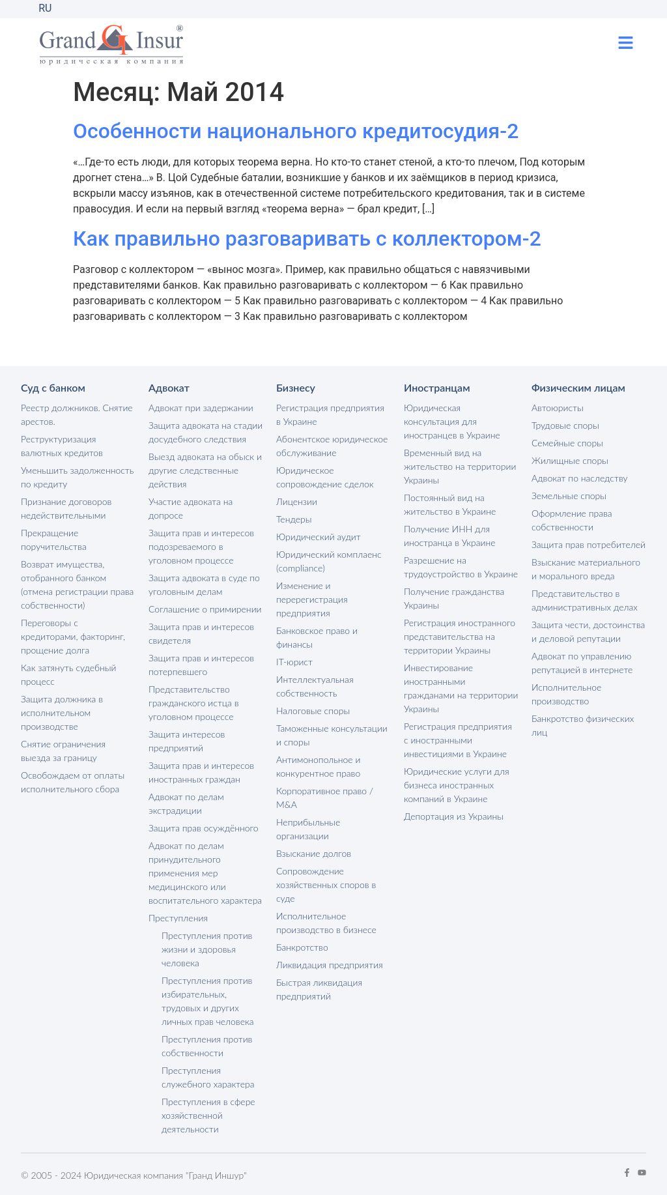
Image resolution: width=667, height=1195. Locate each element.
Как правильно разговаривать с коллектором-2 (307, 238)
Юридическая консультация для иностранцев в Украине (452, 421)
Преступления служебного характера (208, 1077)
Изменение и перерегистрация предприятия (312, 599)
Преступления (178, 917)
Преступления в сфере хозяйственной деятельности (208, 1115)
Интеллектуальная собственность (315, 686)
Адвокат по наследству (580, 477)
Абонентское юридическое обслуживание (332, 445)
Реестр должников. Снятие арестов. (77, 414)
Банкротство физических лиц (583, 725)
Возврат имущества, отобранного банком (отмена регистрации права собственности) (77, 584)
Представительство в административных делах (585, 600)
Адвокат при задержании (201, 407)
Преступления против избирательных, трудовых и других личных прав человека (208, 1001)
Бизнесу (295, 387)
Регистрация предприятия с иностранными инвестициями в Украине (458, 740)
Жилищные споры (570, 460)
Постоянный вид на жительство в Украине (450, 504)
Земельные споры (569, 495)
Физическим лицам (578, 387)
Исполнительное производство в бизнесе (326, 922)
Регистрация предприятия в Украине (330, 414)
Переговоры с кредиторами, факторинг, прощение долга (73, 636)
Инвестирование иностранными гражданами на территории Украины (461, 688)
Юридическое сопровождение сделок (325, 477)
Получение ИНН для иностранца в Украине (450, 535)
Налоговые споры (313, 710)
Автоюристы (558, 407)
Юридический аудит (318, 536)
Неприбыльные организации (308, 828)
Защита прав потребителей (589, 544)
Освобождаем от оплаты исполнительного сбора (72, 782)
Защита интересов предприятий (187, 740)
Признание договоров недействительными (66, 508)
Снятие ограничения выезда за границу (63, 750)
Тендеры (294, 519)
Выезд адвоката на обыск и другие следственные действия (205, 470)
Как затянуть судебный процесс (69, 674)
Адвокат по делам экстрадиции (186, 803)
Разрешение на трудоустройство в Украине (461, 566)
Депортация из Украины (454, 816)
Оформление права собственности (572, 520)
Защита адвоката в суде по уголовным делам (204, 584)
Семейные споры (567, 442)
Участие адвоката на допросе (191, 508)
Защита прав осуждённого (204, 827)
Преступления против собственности (207, 1045)
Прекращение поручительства (54, 539)
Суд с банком (53, 387)
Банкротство (302, 947)
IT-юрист (294, 661)
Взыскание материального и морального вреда (586, 568)
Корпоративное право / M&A (324, 797)
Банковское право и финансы (317, 637)
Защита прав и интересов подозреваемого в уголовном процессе (201, 546)
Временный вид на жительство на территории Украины (460, 466)
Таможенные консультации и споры (332, 735)
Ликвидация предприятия (329, 964)
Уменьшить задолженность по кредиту (77, 477)
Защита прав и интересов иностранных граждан (201, 772)
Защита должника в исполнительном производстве (62, 712)
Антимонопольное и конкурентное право (318, 766)
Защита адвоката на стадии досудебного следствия (206, 432)
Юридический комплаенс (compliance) (329, 561)
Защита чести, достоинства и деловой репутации (588, 631)
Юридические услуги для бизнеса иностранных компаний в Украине (456, 785)
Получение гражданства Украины (454, 598)
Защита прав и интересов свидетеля (201, 633)
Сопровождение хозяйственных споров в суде (326, 884)
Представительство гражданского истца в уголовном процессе (193, 703)
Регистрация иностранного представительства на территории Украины (459, 636)
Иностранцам (437, 387)
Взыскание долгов (313, 853)
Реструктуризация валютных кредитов (62, 445)
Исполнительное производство (566, 694)
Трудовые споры (565, 425)
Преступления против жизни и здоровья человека (207, 949)
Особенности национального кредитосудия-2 (295, 131)
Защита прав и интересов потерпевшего (201, 664)
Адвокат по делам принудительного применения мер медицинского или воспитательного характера (205, 873)
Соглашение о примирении (205, 608)
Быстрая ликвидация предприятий (319, 989)
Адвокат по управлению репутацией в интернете (582, 662)
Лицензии (296, 501)
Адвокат (169, 387)
